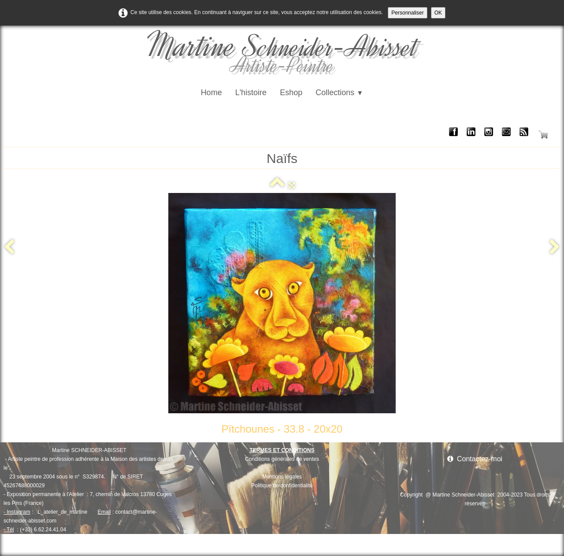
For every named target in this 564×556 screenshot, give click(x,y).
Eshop (291, 92)
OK (438, 13)
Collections (339, 92)
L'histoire (251, 92)
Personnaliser (407, 13)
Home (211, 92)
